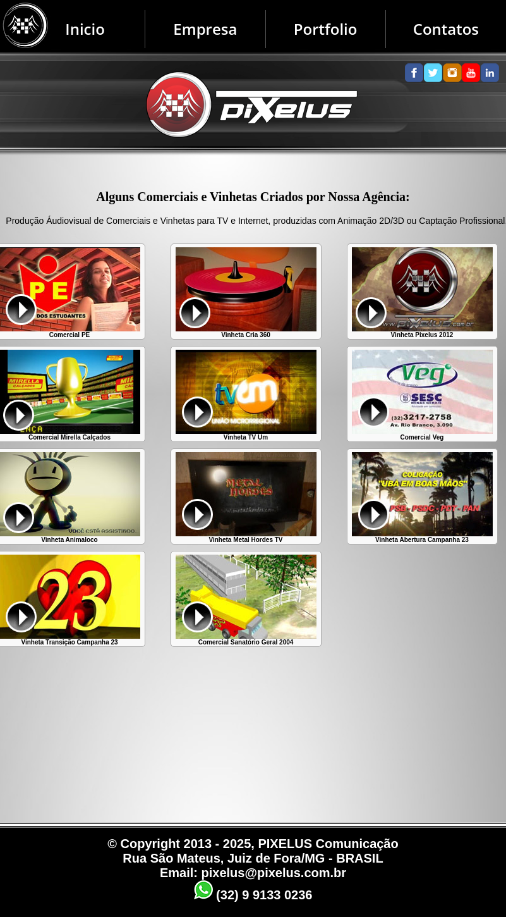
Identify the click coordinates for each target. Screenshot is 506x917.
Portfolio (326, 28)
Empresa (205, 28)
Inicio (85, 28)
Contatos (446, 28)
